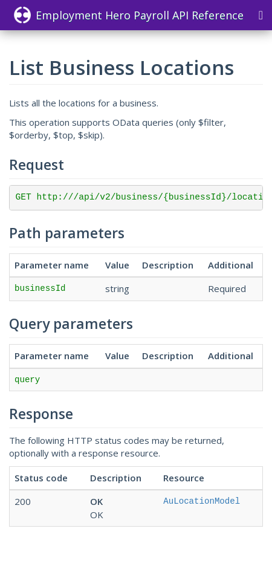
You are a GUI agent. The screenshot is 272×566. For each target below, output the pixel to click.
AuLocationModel (201, 501)
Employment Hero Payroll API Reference (129, 15)
